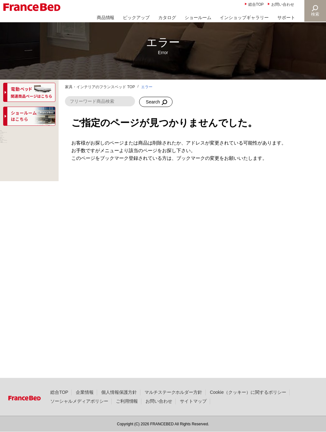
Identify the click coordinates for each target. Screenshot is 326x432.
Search (153, 101)
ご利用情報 (127, 411)
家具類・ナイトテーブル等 (28, 254)
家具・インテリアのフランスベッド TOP (100, 87)
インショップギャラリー (244, 17)
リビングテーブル (22, 228)
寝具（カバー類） (22, 279)
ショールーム (198, 17)
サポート (286, 17)
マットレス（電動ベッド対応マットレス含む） (28, 162)
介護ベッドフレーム (24, 193)
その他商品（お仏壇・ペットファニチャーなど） (28, 357)
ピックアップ (136, 17)
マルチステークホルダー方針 (173, 402)
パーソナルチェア (22, 216)
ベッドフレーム (20, 147)
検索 (315, 14)
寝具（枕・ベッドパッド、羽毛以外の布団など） (26, 314)
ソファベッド (17, 239)
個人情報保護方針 (119, 402)
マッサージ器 (17, 331)
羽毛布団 (13, 268)
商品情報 (106, 17)
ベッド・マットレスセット (28, 179)
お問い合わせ (282, 4)
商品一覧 (13, 135)
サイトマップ (193, 411)
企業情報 (85, 402)
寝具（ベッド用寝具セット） (28, 294)
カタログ (167, 17)
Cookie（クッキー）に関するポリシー (248, 402)
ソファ (11, 205)
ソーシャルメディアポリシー (79, 411)
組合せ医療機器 (20, 343)
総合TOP (256, 4)
